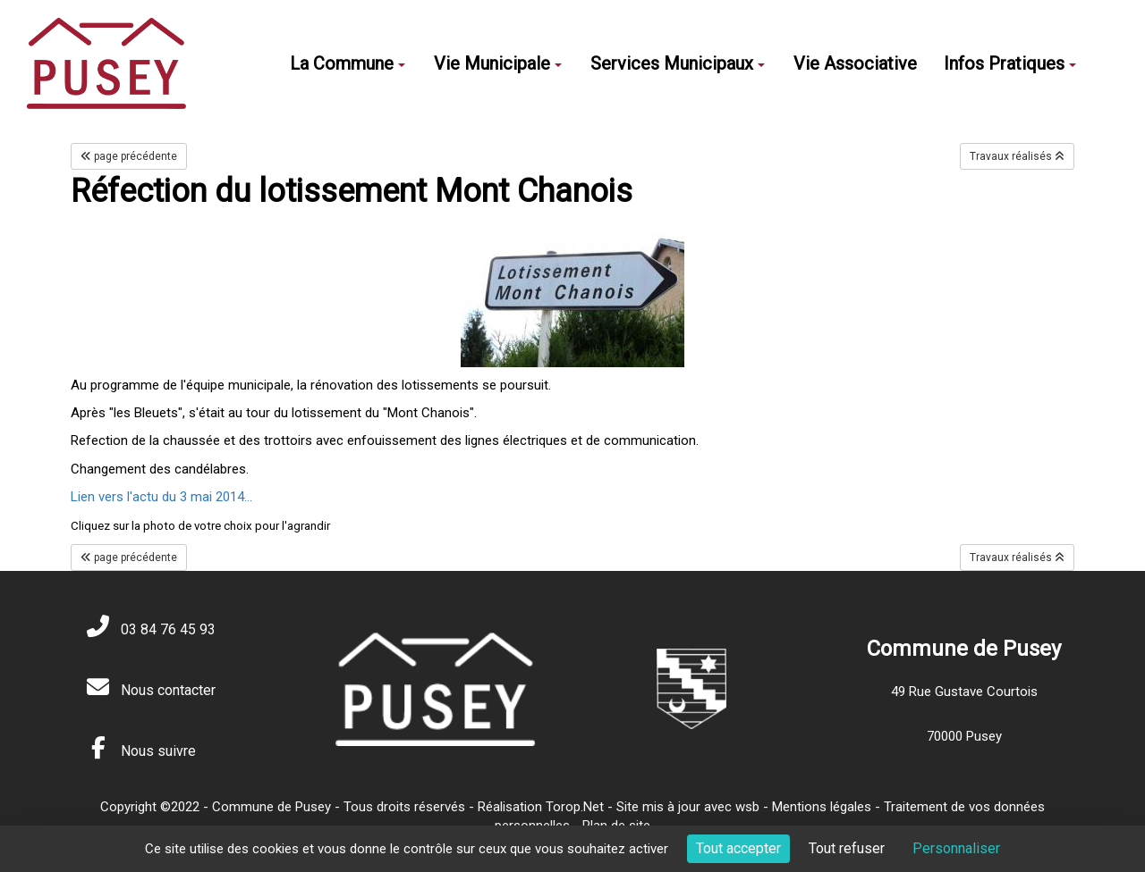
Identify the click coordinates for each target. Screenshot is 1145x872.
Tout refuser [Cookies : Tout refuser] (847, 848)
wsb (747, 807)
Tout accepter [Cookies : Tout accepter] (738, 848)
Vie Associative (855, 63)
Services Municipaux (677, 63)
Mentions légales (821, 807)
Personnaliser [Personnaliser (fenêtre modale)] (956, 848)
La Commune (347, 63)
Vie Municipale (498, 63)
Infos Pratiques (1010, 63)
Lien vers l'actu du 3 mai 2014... (161, 497)
